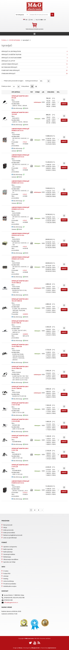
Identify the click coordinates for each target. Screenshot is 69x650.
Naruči (64, 104)
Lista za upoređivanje (10, 538)
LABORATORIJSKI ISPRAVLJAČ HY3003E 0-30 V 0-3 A (20, 156)
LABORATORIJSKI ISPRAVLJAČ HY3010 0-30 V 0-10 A (20, 234)
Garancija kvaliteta (9, 554)
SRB (25, 20)
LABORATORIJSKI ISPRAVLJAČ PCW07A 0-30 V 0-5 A (20, 482)
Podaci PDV (6, 573)
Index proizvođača (9, 532)
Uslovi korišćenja (8, 581)
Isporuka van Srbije (9, 562)
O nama (5, 571)
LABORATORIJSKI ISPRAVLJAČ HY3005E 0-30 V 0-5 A (20, 208)
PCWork (25, 492)
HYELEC (25, 142)
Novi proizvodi (7, 525)
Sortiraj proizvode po (31, 81)
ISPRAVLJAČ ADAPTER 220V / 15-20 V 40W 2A (20, 282)
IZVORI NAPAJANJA (14, 40)
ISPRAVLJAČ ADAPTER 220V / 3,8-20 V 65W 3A (20, 322)
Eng (30, 20)
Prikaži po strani (6, 86)
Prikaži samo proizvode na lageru (13, 81)
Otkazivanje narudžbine (10, 559)
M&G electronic (29, 638)
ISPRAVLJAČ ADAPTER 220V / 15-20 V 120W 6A (20, 387)
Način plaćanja (7, 552)
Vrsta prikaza (25, 86)
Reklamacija (7, 557)
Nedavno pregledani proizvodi (12, 535)
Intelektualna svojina (9, 586)
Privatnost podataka (9, 584)
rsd (42, 19)
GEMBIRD (25, 314)
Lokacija (5, 576)
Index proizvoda (8, 530)
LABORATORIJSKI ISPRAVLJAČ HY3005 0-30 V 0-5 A (20, 182)
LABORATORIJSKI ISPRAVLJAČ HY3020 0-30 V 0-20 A (20, 258)
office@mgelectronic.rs (11, 602)
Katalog (5, 578)
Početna (4, 40)
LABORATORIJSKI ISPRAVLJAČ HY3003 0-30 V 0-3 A (20, 129)
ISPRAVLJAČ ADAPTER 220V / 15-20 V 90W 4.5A (20, 345)
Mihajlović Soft (35, 648)
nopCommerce (52, 648)
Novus (20, 648)
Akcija (5, 527)
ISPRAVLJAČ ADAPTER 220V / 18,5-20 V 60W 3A (20, 300)
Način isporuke (8, 549)
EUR (45, 19)
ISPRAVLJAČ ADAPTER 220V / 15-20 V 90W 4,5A (20, 367)
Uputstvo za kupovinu (10, 547)
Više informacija (17, 108)
